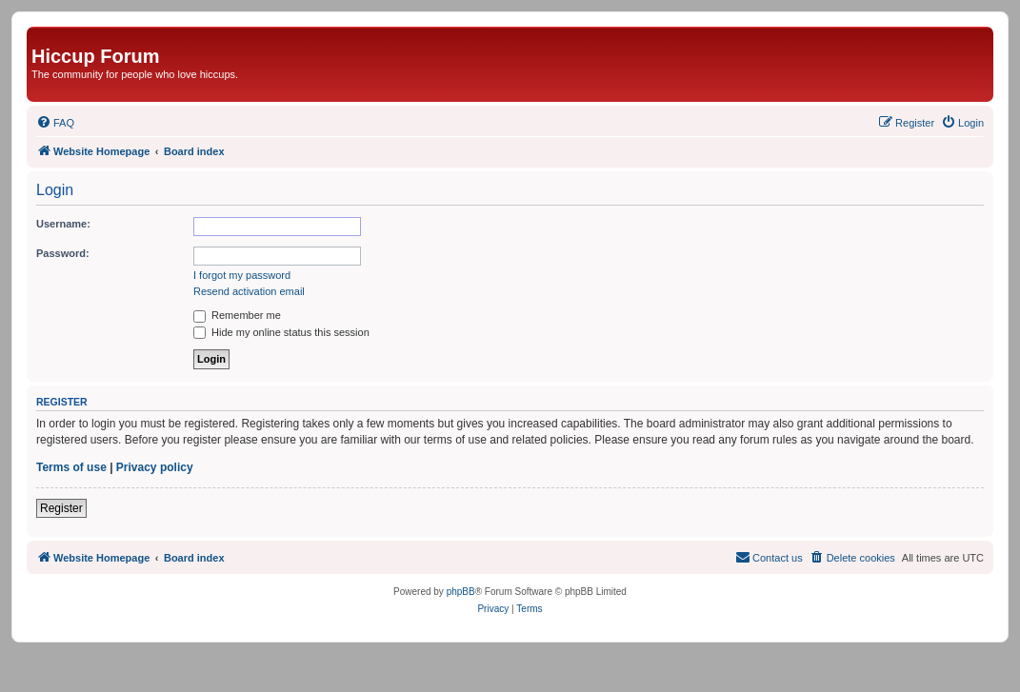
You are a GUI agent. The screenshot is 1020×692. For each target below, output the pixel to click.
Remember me (237, 315)
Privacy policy (154, 467)
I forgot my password (241, 275)
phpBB (461, 591)
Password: (63, 253)
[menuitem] (55, 122)
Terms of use (71, 467)
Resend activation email (249, 291)
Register (61, 508)
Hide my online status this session (281, 332)
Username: (63, 223)
